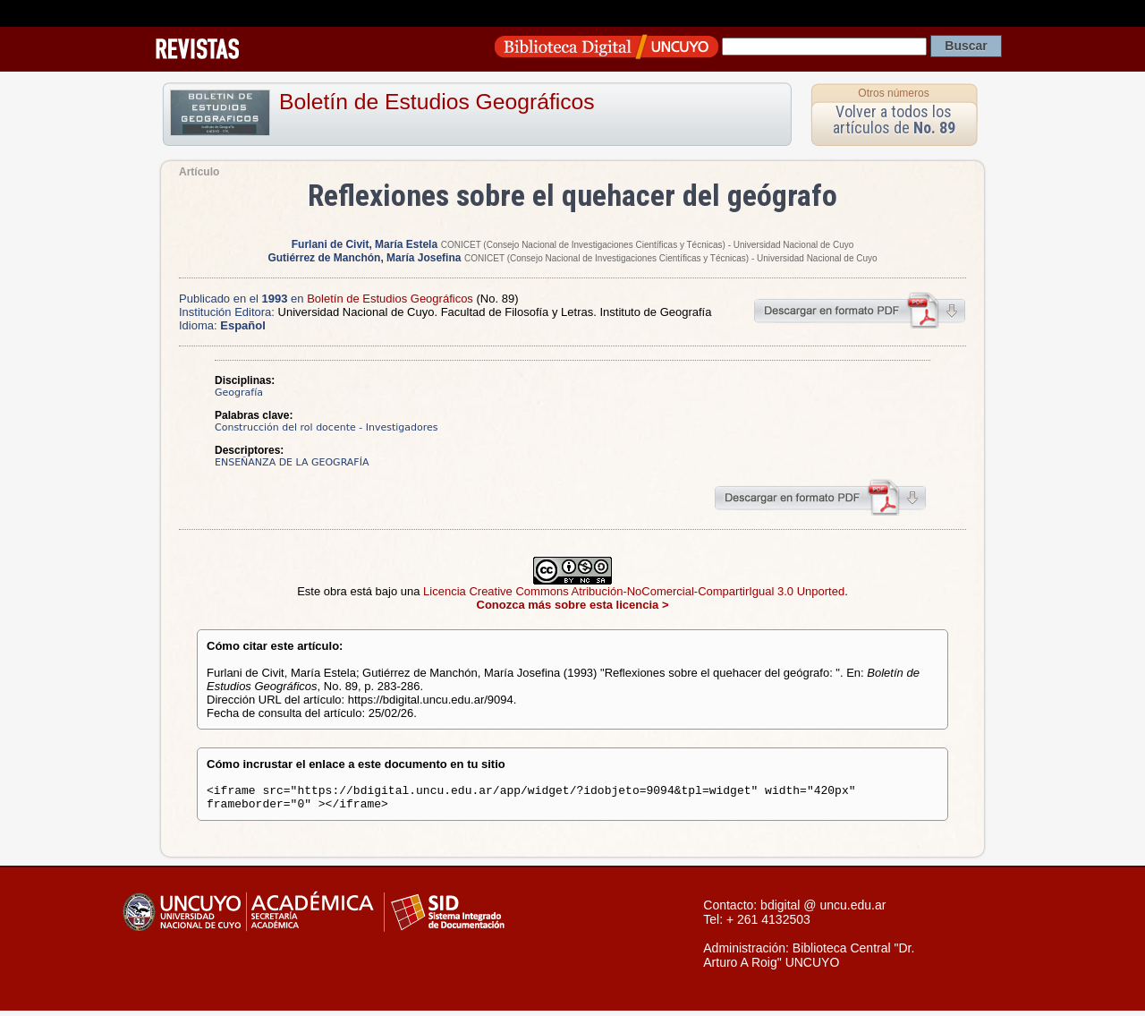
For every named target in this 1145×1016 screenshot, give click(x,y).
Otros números (893, 93)
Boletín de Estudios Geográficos (437, 102)
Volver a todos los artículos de (894, 119)
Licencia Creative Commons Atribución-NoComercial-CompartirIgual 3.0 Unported (633, 591)
